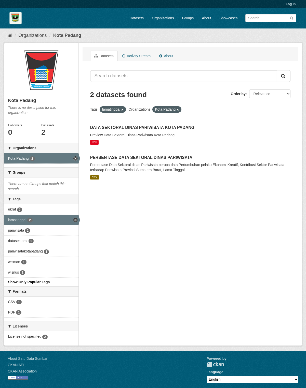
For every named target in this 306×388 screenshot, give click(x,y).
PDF (94, 142)
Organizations (163, 18)
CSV (94, 177)
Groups (188, 18)
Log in (291, 4)
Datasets (137, 18)
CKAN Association (22, 371)
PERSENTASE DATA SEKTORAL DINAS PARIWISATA (141, 157)
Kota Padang (67, 35)
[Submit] (291, 18)
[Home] (10, 35)
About (206, 18)
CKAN (215, 364)
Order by (238, 94)
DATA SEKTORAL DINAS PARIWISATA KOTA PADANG (142, 127)
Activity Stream (136, 56)
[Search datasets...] (183, 76)
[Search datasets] (270, 18)
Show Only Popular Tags (29, 282)
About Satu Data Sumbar (28, 358)
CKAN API (16, 365)
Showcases (228, 18)
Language (215, 372)
